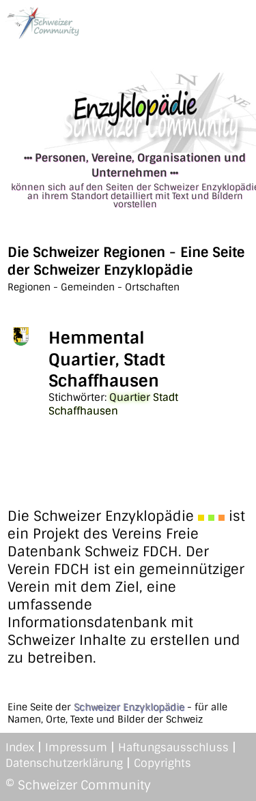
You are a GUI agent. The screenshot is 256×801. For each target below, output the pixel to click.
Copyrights (162, 763)
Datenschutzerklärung (64, 763)
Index (19, 747)
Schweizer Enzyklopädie (129, 707)
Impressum (76, 747)
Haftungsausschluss (173, 747)
